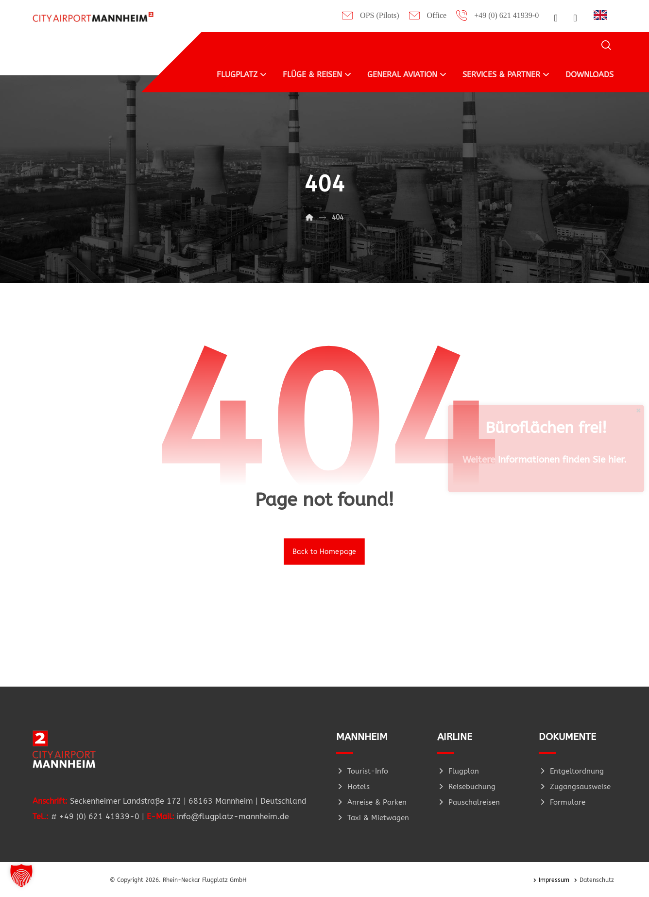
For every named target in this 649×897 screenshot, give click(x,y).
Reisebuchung (466, 786)
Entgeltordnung (571, 771)
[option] (602, 15)
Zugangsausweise (575, 786)
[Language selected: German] (602, 14)
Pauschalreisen (468, 802)
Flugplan (458, 771)
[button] (555, 18)
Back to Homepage (325, 551)
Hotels (353, 786)
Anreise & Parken (371, 802)
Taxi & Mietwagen (372, 817)
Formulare (562, 802)
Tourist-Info (362, 771)
